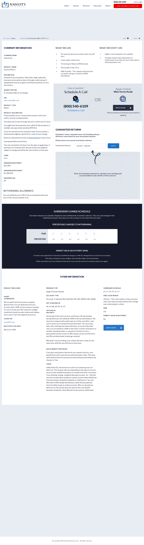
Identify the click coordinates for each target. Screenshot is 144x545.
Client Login (138, 2)
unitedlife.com (9, 322)
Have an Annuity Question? (128, 6)
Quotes (76, 6)
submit (113, 146)
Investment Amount (63, 146)
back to (9, 38)
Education (98, 6)
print (126, 38)
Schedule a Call (75, 110)
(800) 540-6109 (120, 2)
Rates (66, 6)
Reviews (86, 6)
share (137, 38)
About (108, 6)
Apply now (124, 108)
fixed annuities (34, 138)
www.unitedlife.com (11, 100)
